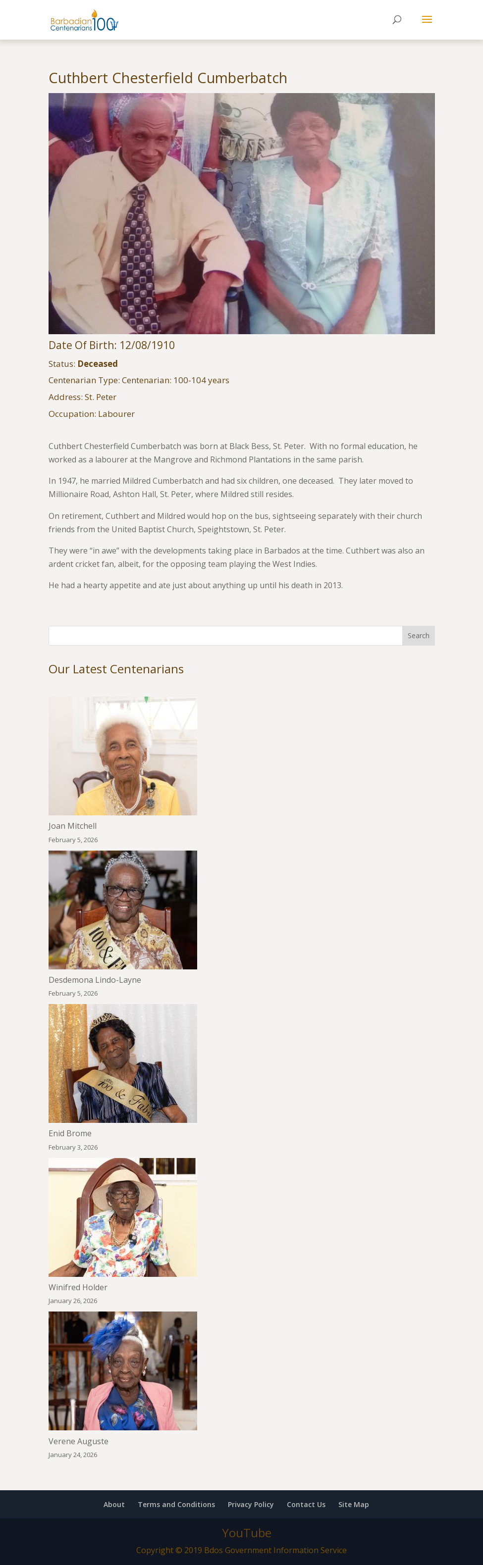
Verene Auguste (78, 1441)
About (114, 1504)
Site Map (353, 1504)
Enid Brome (70, 1133)
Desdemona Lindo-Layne (95, 979)
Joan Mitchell (73, 825)
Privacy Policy (251, 1504)
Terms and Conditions (176, 1504)
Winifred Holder (78, 1287)
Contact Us (306, 1504)
